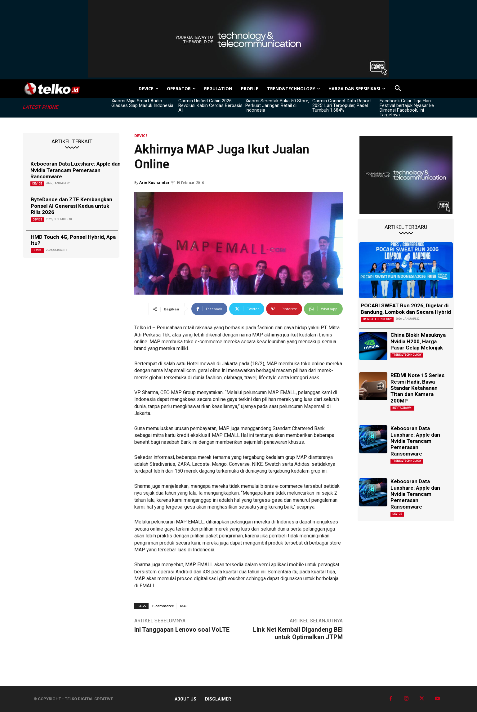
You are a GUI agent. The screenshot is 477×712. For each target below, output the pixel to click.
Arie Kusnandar (154, 182)
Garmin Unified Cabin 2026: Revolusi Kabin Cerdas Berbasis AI (210, 105)
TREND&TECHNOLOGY (377, 319)
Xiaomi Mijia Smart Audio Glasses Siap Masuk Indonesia (142, 103)
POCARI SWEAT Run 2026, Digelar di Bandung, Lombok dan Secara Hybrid (406, 308)
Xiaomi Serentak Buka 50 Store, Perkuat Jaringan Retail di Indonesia (277, 105)
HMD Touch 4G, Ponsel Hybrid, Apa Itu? (73, 240)
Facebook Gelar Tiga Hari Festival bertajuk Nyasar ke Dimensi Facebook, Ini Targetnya (407, 108)
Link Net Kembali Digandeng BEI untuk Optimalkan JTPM (298, 633)
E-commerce (163, 605)
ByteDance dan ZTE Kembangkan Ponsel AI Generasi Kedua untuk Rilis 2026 (71, 205)
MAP (184, 605)
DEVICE (37, 183)
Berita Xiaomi (402, 407)
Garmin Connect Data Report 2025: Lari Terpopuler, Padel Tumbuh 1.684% (341, 105)
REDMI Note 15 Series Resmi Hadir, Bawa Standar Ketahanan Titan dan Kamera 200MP (417, 388)
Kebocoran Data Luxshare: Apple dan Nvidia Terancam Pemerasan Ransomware (75, 170)
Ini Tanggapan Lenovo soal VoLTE (182, 629)
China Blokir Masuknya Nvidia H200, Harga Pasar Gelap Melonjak (418, 341)
